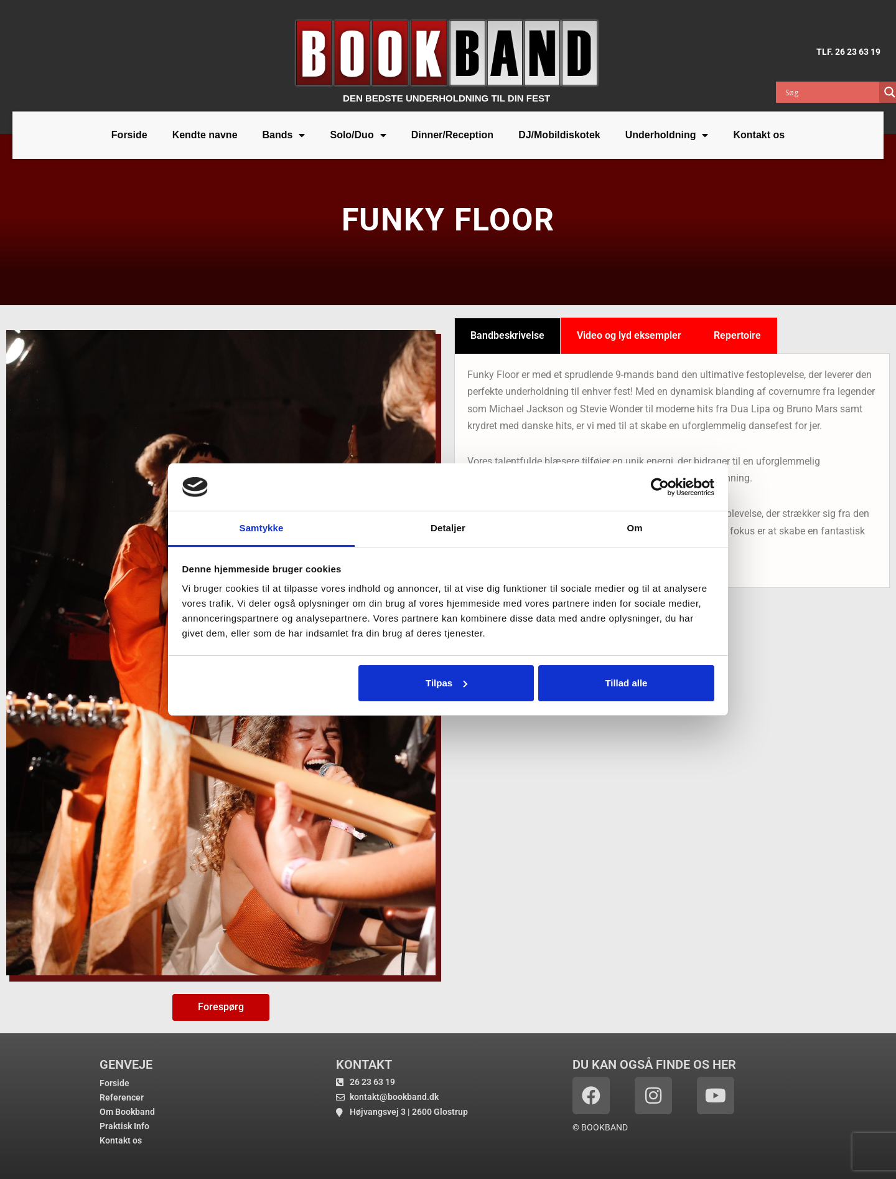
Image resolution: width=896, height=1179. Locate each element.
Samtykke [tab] (262, 528)
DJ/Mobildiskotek (559, 135)
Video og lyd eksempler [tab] (629, 335)
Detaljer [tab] (448, 528)
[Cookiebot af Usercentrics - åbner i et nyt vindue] (659, 487)
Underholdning (667, 135)
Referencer (122, 1097)
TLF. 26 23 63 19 (848, 52)
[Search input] (830, 92)
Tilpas (446, 683)
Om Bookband (127, 1112)
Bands (284, 135)
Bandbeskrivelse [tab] (507, 335)
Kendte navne (205, 135)
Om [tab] (634, 528)
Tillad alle (626, 683)
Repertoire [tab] (737, 335)
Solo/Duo (358, 135)
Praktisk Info (124, 1126)
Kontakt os (759, 135)
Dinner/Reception (452, 135)
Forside (129, 135)
